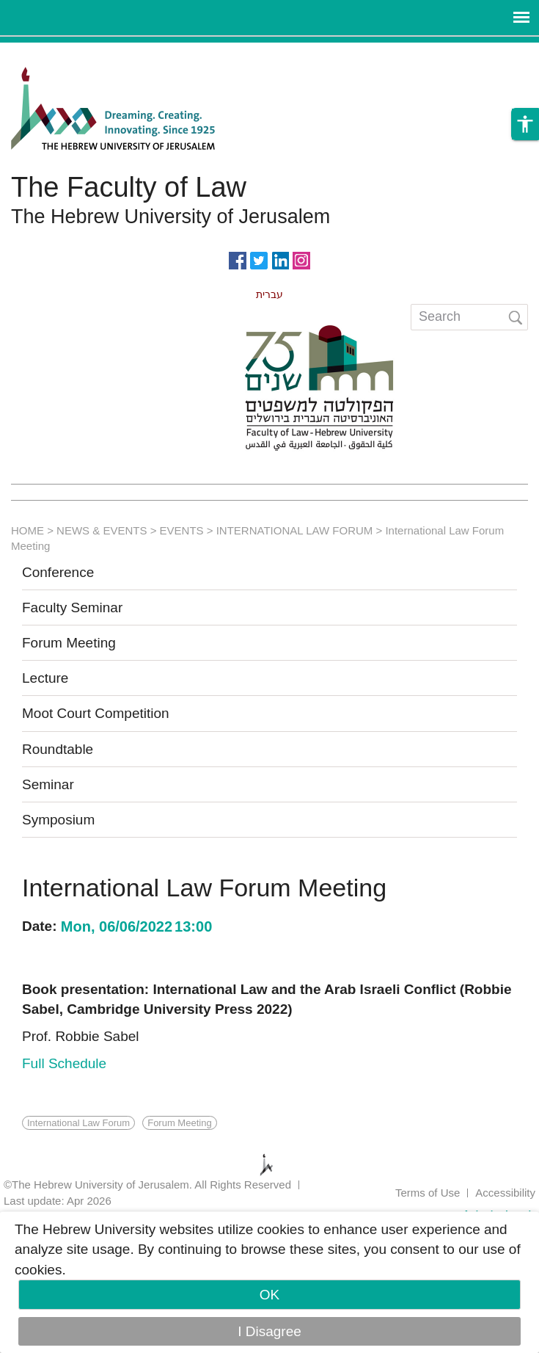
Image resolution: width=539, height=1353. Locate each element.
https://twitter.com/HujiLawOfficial (259, 259)
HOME (27, 530)
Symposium (58, 819)
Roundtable (57, 749)
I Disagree (269, 1331)
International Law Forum (78, 1122)
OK (269, 1294)
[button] (525, 124)
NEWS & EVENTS (101, 530)
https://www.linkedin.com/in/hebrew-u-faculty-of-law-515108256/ (280, 259)
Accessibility (505, 1192)
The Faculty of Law (128, 187)
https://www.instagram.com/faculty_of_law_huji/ (301, 259)
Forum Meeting (69, 642)
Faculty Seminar (72, 607)
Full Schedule (64, 1063)
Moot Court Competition (95, 713)
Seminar (48, 784)
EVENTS (182, 530)
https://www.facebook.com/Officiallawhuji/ (237, 259)
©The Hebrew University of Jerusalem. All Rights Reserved (147, 1184)
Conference (58, 572)
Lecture (45, 678)
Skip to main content (63, 52)
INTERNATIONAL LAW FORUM (294, 530)
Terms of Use (427, 1192)
